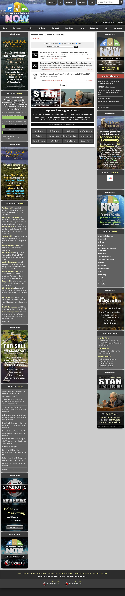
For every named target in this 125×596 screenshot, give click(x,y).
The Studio (101, 284)
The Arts (101, 278)
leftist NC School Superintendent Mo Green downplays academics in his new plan (14, 433)
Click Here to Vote (8, 136)
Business (42, 28)
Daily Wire (90, 58)
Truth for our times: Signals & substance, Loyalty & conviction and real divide (14, 409)
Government (17, 28)
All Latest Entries (7, 469)
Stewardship (118, 28)
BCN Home (70, 131)
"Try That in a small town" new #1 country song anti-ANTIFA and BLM (65, 74)
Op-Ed (29, 28)
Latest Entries (85, 141)
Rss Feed (96, 573)
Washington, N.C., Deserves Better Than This (109, 103)
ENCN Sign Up (54, 131)
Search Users (36, 39)
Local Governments (104, 256)
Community (55, 28)
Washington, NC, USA (110, 182)
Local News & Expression (106, 259)
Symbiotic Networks (104, 356)
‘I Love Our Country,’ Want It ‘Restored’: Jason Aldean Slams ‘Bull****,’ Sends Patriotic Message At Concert (65, 53)
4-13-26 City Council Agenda (107, 87)
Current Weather (85, 136)
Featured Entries (70, 141)
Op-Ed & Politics (103, 269)
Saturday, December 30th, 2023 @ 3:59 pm (54, 59)
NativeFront (94, 28)
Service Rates (41, 573)
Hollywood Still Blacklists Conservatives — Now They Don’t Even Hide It (14, 452)
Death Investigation (104, 98)
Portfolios (39, 136)
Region (82, 28)
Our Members (39, 131)
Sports (100, 272)
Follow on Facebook (65, 573)
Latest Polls (55, 141)
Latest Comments (39, 141)
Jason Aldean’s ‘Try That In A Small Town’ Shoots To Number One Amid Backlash (65, 64)
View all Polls (21, 137)
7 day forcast (113, 173)
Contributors (70, 2)
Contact (26, 573)
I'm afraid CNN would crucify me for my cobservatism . (13, 248)
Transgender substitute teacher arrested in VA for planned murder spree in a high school (13, 401)
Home (5, 28)
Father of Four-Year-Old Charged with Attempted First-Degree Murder (14, 459)
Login (91, 2)
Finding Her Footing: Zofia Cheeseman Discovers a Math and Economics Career (110, 92)
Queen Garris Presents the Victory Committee (13, 465)
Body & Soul (69, 28)
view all (19, 93)
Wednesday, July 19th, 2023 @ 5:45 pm (53, 80)
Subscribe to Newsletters (82, 573)
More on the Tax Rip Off (9, 447)
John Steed (90, 80)
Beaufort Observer (86, 131)
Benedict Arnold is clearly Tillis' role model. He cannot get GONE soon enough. (14, 283)
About (33, 573)
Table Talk (51, 2)
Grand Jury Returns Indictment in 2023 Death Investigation (108, 82)
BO (60, 2)
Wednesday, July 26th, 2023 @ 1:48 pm (53, 69)
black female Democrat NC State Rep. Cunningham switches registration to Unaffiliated (14, 425)
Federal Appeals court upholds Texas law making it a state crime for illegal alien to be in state (14, 417)
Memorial (101, 263)
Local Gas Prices (103, 338)
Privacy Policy (52, 573)
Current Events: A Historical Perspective (62, 136)
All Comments (6, 321)
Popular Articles (103, 348)
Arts (106, 28)
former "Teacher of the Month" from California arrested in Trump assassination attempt (13, 394)
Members (82, 2)
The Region (101, 281)
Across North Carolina (105, 236)
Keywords (104, 573)
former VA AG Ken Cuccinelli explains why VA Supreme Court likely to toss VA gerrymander (14, 441)
